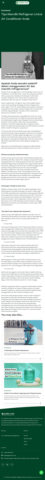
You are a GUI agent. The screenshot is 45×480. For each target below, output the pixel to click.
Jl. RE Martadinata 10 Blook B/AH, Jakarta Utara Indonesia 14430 (20, 458)
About (25, 441)
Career (25, 444)
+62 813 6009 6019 (7, 452)
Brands (26, 435)
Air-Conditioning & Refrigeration (10, 435)
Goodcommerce (36, 477)
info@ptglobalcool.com (8, 455)
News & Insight (28, 438)
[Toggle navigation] (3, 2)
